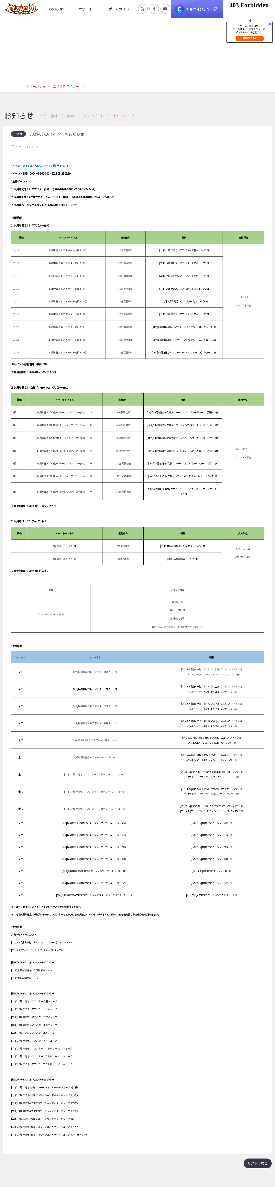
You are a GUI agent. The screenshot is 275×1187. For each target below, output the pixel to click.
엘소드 (20, 9)
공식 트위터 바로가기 (143, 9)
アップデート (93, 115)
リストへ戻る (258, 1163)
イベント (120, 115)
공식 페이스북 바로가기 (154, 9)
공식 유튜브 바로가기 (165, 9)
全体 (54, 115)
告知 (70, 115)
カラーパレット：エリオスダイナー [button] (52, 86)
